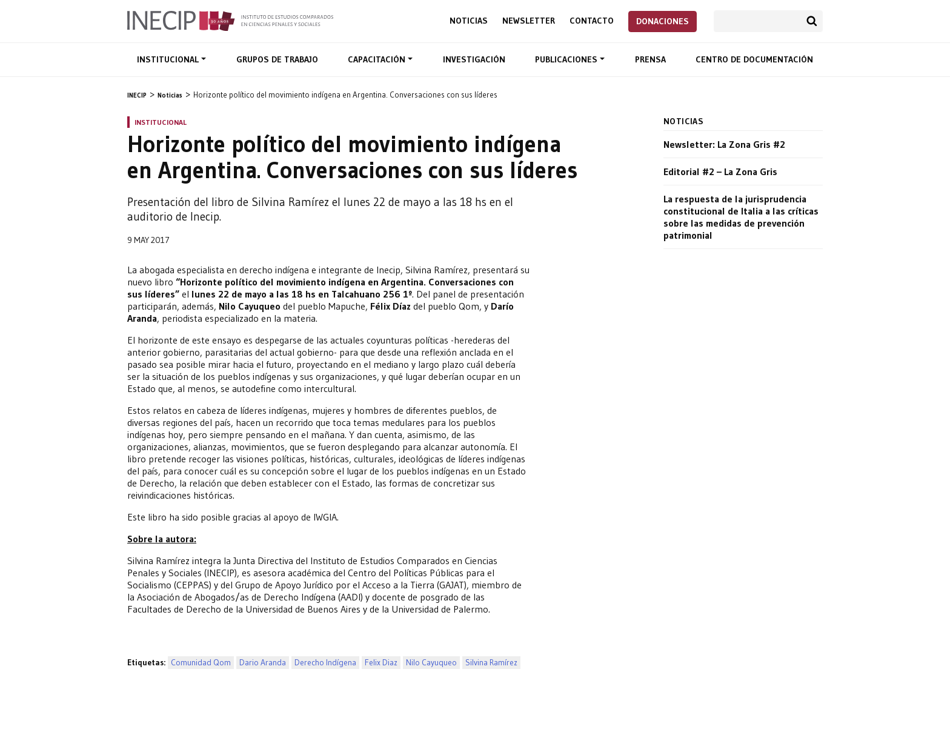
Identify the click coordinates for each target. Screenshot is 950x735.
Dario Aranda (262, 662)
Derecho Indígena (325, 662)
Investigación (474, 59)
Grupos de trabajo (277, 59)
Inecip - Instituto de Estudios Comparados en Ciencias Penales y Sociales (230, 20)
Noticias (469, 21)
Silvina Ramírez (491, 662)
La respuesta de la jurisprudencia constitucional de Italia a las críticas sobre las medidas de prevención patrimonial (741, 217)
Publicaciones (567, 59)
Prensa (650, 59)
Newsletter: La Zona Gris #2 (724, 144)
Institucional (169, 59)
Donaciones (662, 21)
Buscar (812, 21)
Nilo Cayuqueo (431, 662)
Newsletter (528, 21)
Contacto (592, 21)
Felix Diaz (381, 662)
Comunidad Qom (201, 662)
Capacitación (378, 59)
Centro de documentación (754, 59)
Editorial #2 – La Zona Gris (720, 171)
